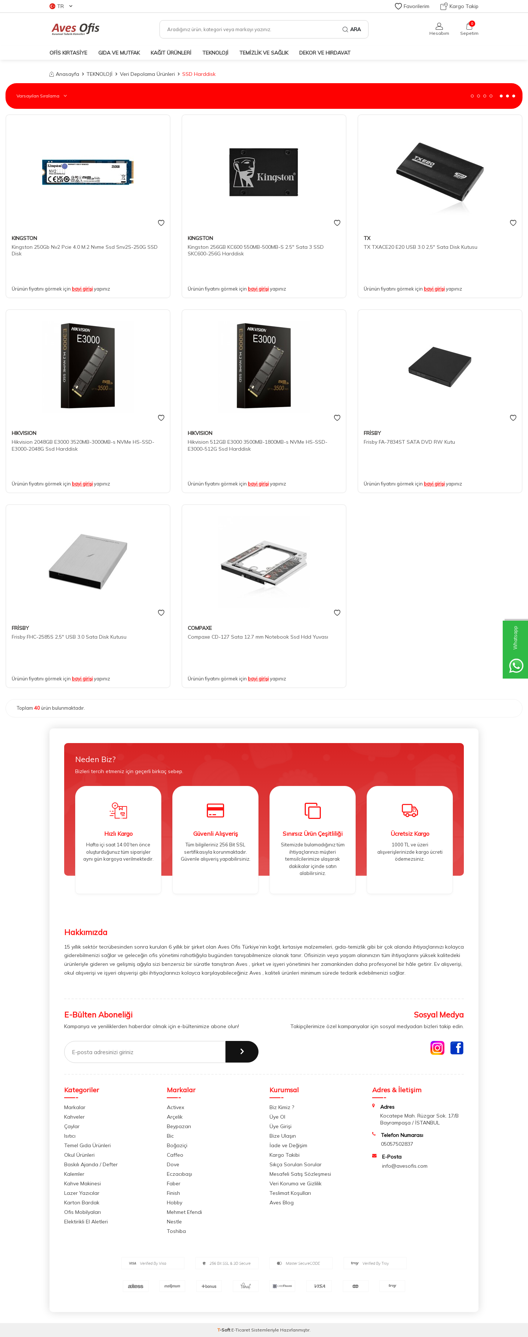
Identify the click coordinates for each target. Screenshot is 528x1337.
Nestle (174, 1221)
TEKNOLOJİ (215, 52)
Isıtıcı (70, 1136)
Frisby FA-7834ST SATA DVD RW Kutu (409, 442)
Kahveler (74, 1116)
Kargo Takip (459, 6)
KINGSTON (24, 238)
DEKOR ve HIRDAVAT (325, 52)
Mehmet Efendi (184, 1212)
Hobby (174, 1202)
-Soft (224, 1330)
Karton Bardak (81, 1202)
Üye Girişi (281, 1126)
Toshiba (176, 1231)
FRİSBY (372, 433)
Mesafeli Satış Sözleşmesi (300, 1174)
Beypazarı (179, 1126)
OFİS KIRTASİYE (68, 52)
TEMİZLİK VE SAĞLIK (263, 52)
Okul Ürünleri (79, 1155)
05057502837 (397, 1144)
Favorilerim (412, 6)
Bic (170, 1136)
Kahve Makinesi (82, 1183)
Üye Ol (277, 1116)
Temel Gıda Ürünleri (87, 1145)
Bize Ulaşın (283, 1136)
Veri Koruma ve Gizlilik (296, 1183)
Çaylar (72, 1126)
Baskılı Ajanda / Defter (91, 1164)
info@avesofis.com (405, 1166)
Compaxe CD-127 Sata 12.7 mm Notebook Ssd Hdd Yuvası (258, 637)
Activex (175, 1107)
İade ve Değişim (288, 1145)
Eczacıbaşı (179, 1174)
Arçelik (175, 1116)
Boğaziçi (177, 1145)
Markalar (74, 1107)
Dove (173, 1164)
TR (61, 6)
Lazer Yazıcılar (81, 1193)
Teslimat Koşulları (290, 1193)
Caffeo (175, 1155)
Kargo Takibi (285, 1155)
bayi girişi (82, 289)
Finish (173, 1193)
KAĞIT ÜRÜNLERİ (171, 52)
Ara (351, 29)
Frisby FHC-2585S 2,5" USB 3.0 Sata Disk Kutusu (69, 637)
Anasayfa (64, 74)
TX (367, 238)
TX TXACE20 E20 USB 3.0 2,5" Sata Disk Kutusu (420, 247)
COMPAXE (200, 628)
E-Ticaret (240, 1330)
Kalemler (74, 1174)
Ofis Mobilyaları (82, 1212)
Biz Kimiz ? (282, 1107)
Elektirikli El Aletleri (86, 1221)
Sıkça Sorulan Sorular (296, 1164)
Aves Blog (282, 1202)
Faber (173, 1183)
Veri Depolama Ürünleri (147, 74)
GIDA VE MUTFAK (119, 52)
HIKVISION (24, 433)
